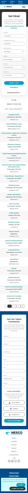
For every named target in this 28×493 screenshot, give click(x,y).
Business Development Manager (14, 240)
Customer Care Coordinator (14, 296)
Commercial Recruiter (14, 277)
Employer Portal (12, 2)
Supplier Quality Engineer (14, 194)
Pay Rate (6, 72)
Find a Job (14, 444)
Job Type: (5, 64)
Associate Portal (4, 2)
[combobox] (14, 75)
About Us (14, 448)
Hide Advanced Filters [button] (14, 92)
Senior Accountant (14, 203)
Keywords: (5, 32)
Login (14, 458)
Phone (5, 359)
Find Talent (14, 441)
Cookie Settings (17, 488)
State (4, 375)
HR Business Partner (14, 185)
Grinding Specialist (14, 213)
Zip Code (5, 383)
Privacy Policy (14, 476)
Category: (5, 56)
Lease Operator (14, 259)
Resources (14, 451)
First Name (6, 336)
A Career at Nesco (14, 454)
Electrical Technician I (14, 222)
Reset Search (14, 87)
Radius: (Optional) (7, 48)
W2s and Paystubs (20, 2)
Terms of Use (14, 473)
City (4, 367)
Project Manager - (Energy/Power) (14, 176)
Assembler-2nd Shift (14, 114)
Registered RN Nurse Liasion (14, 124)
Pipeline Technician (14, 231)
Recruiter (14, 268)
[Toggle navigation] (23, 6)
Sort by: (6, 109)
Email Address (6, 351)
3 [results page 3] (18, 306)
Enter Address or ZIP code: (9, 40)
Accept (21, 485)
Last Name (6, 344)
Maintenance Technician (14, 144)
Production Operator (14, 250)
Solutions (14, 438)
